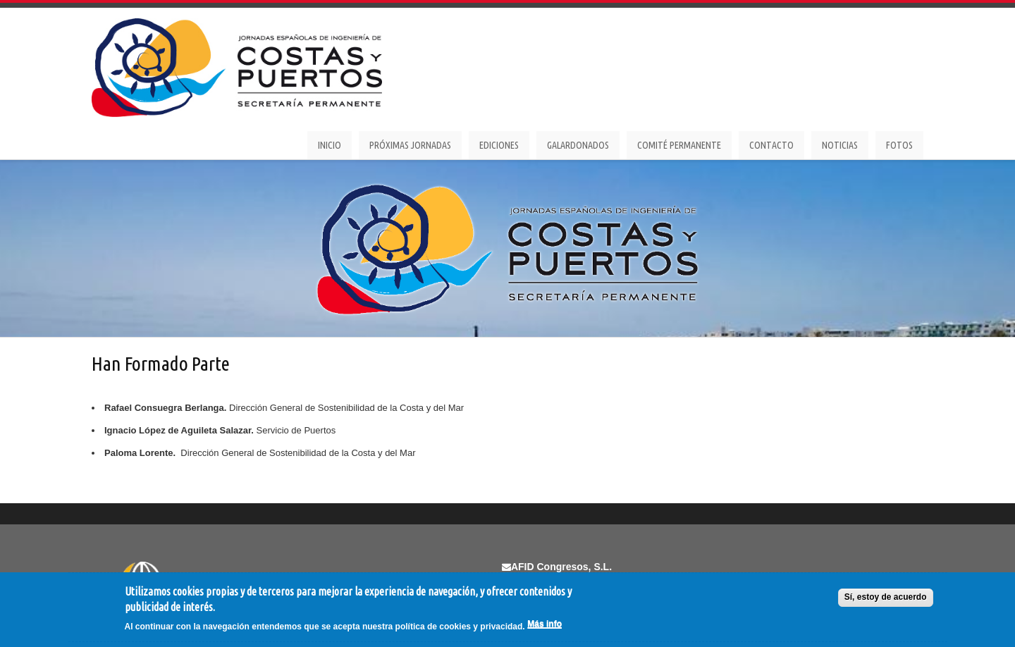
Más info (544, 624)
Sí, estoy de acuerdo (885, 597)
